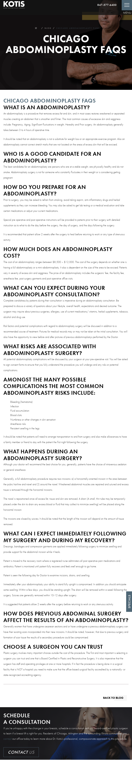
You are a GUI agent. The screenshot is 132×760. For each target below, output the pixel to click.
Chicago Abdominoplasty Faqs (78, 28)
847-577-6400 (107, 5)
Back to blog (112, 698)
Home (36, 28)
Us (21, 752)
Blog (48, 28)
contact (7, 739)
